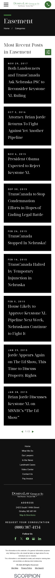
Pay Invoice (27, 478)
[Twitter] (21, 538)
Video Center (27, 469)
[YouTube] (27, 538)
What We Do (27, 451)
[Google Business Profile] (33, 538)
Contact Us (27, 474)
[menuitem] (14, 568)
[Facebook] (15, 538)
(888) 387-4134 (27, 527)
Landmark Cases (27, 465)
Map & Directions (27, 515)
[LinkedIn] (39, 538)
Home (27, 446)
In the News (27, 460)
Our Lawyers (27, 455)
